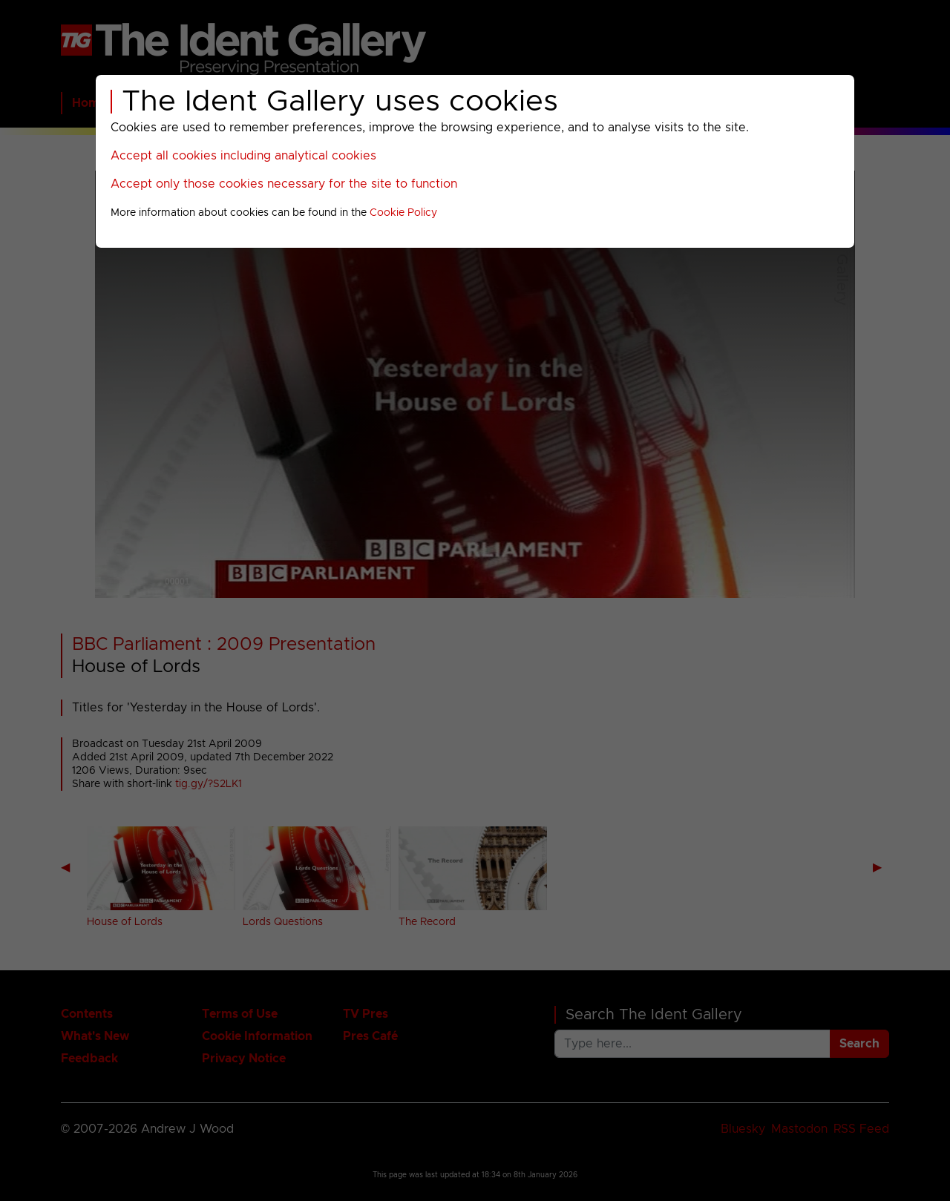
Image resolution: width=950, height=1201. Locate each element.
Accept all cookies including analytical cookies (243, 156)
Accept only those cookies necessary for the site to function (284, 184)
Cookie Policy (403, 213)
